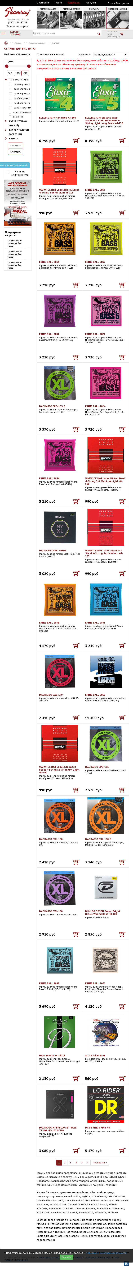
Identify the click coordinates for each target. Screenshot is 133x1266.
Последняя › (100, 1162)
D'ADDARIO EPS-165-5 (52, 406)
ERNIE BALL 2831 (49, 334)
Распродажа (74, 3)
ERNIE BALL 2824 (95, 406)
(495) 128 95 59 (17, 22)
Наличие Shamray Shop (19, 173)
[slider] (6, 66)
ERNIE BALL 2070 (95, 983)
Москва (20, 3)
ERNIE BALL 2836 (95, 189)
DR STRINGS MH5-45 (97, 1127)
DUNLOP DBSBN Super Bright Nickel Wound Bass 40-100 (102, 912)
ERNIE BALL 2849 (49, 983)
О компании (43, 3)
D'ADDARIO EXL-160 (51, 839)
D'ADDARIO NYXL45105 (52, 550)
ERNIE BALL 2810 (95, 694)
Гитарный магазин (37, 43)
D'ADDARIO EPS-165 (97, 767)
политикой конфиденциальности (106, 1253)
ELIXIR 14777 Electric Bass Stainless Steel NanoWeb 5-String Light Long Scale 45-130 (104, 120)
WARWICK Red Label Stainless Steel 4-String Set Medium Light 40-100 (59, 770)
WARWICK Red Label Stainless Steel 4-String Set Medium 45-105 (104, 553)
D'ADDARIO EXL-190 (51, 911)
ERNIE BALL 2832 (95, 262)
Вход (110, 3)
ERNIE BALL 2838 (49, 622)
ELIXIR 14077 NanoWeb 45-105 (57, 117)
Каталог (6, 43)
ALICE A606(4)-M (95, 1055)
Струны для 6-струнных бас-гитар (15, 265)
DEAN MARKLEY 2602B (52, 1055)
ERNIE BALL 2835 (95, 622)
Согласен (66, 1257)
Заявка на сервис (17, 26)
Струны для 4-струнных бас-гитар (15, 243)
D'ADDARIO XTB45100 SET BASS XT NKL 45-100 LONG (58, 1129)
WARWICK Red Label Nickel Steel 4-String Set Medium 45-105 (59, 191)
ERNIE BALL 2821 (95, 334)
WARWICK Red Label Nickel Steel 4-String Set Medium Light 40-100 (105, 481)
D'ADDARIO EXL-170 (51, 694)
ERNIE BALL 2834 (49, 478)
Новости (58, 3)
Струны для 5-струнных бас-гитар (15, 254)
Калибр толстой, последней (18, 132)
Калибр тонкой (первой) (17, 123)
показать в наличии (52, 54)
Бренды (13, 138)
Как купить (91, 3)
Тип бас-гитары (18, 79)
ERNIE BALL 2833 (49, 262)
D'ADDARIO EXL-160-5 (98, 839)
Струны (55, 43)
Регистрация (122, 3)
